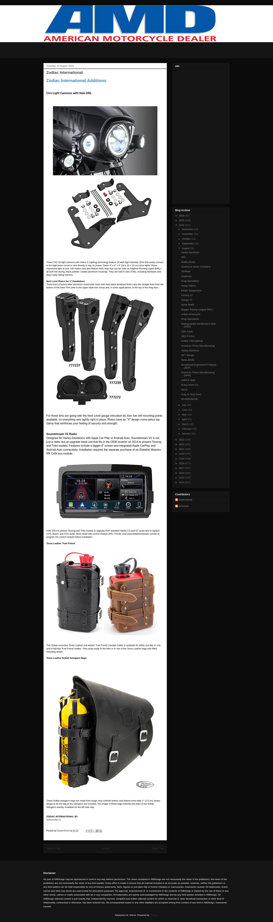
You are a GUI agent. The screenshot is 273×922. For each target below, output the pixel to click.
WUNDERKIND (189, 399)
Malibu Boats (188, 262)
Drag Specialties (190, 281)
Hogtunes (186, 276)
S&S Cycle (187, 331)
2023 (182, 439)
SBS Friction (188, 336)
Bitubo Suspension (191, 290)
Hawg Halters (188, 285)
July (184, 405)
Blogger (153, 915)
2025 (182, 220)
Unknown (184, 506)
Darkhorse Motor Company (195, 266)
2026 (182, 215)
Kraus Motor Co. (190, 384)
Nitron (184, 389)
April (184, 419)
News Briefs (187, 304)
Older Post (157, 848)
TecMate (185, 271)
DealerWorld (185, 499)
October (186, 238)
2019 (182, 458)
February (187, 428)
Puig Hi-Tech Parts (191, 394)
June (185, 409)
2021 (182, 449)
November (188, 234)
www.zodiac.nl (53, 819)
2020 (182, 453)
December (188, 229)
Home (106, 848)
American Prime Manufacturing (198, 345)
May (184, 414)
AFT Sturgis (187, 355)
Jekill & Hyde (188, 380)
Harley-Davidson (190, 252)
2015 (182, 477)
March (185, 424)
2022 (182, 444)
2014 (182, 482)
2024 (182, 225)
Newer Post (53, 848)
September (188, 243)
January (186, 433)
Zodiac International (192, 341)
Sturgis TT (186, 300)
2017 (182, 468)
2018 (182, 463)
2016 (182, 473)
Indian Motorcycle (190, 314)
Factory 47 (187, 295)
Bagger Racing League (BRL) (197, 309)
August (186, 248)
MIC (183, 257)
